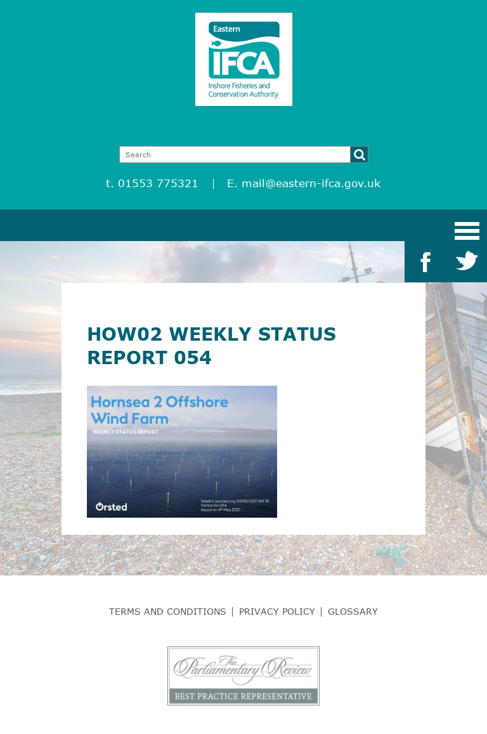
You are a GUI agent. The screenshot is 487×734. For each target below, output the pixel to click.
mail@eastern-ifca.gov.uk (311, 183)
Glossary (353, 611)
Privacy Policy (277, 611)
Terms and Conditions (167, 611)
